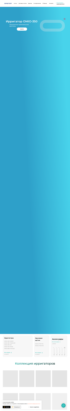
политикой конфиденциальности (34, 403)
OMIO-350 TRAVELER (9, 343)
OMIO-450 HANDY (9, 341)
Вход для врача (60, 2)
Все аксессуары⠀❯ (56, 341)
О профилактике (37, 3)
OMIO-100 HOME (8, 346)
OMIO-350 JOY (8, 344)
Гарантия (30, 3)
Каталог (15, 3)
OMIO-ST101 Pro (39, 343)
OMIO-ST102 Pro (39, 345)
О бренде (45, 3)
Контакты (51, 3)
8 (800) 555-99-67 (60, 4)
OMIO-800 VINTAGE (9, 348)
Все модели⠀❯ (8, 352)
